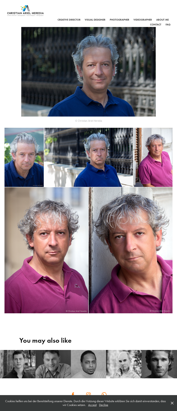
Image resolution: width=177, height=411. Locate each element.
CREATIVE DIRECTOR (69, 19)
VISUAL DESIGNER (95, 19)
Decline (103, 405)
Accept (92, 405)
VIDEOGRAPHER (142, 19)
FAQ (168, 24)
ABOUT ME (162, 19)
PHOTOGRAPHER (119, 19)
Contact (155, 24)
